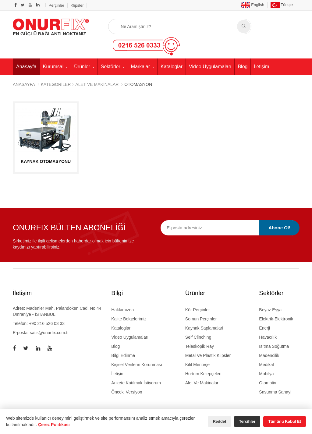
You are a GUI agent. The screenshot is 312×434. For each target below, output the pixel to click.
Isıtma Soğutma (274, 346)
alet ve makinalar (201, 382)
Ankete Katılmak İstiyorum (136, 382)
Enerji (264, 328)
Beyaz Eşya (270, 309)
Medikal (266, 364)
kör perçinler (197, 309)
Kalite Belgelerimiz (128, 318)
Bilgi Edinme (123, 355)
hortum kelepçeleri (203, 373)
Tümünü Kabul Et (284, 421)
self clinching (198, 337)
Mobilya (266, 373)
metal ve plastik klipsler (208, 355)
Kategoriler (56, 84)
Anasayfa (26, 66)
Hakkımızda (122, 309)
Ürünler (82, 66)
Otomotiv (267, 382)
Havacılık (268, 337)
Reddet (219, 421)
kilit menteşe (197, 364)
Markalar (140, 66)
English (252, 4)
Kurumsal (53, 66)
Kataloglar (172, 66)
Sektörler (110, 66)
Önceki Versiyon (126, 392)
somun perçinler (201, 318)
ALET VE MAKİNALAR (97, 84)
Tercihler (247, 421)
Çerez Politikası (54, 424)
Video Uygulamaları (210, 66)
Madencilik (269, 355)
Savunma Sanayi (275, 392)
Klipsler (77, 5)
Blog (242, 66)
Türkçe (282, 4)
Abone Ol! (279, 227)
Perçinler (56, 5)
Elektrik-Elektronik (276, 318)
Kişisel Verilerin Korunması (136, 364)
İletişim (261, 66)
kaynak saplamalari (204, 328)
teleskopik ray (199, 346)
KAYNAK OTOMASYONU (46, 161)
